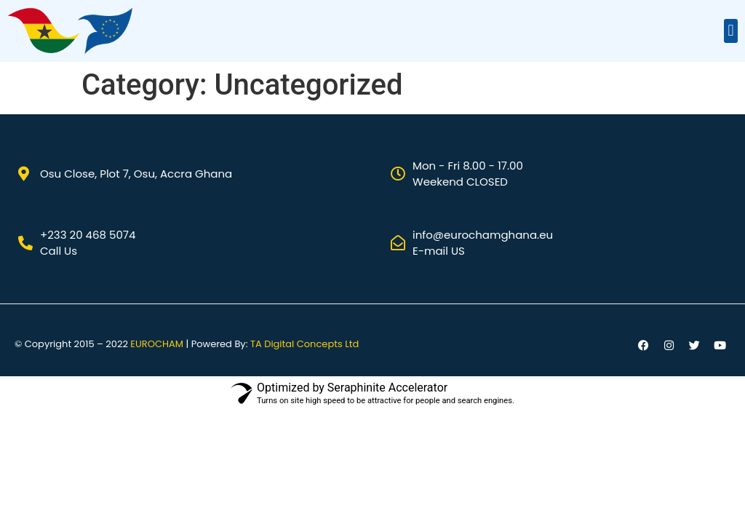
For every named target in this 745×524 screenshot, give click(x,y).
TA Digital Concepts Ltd (304, 344)
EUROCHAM (156, 344)
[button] (731, 31)
